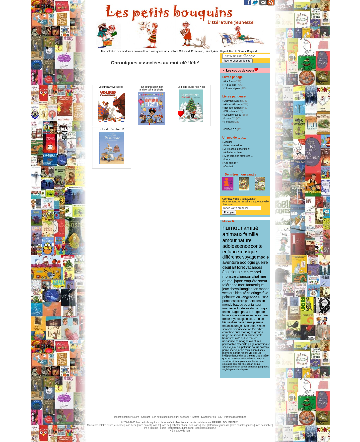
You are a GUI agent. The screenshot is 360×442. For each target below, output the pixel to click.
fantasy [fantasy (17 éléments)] (256, 304)
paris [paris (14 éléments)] (241, 322)
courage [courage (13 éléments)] (236, 326)
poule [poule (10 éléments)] (225, 350)
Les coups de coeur (240, 70)
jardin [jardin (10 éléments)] (241, 350)
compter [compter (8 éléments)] (260, 358)
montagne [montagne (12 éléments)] (247, 332)
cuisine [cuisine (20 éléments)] (263, 297)
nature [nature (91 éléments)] (244, 240)
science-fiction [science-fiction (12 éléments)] (242, 329)
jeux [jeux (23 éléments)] (225, 289)
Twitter (195, 417)
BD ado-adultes (233, 107)
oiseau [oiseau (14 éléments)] (250, 319)
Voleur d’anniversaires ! (112, 87)
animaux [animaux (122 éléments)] (232, 234)
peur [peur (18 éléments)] (247, 304)
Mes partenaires (233, 145)
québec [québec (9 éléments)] (226, 358)
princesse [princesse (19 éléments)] (229, 301)
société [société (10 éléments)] (226, 347)
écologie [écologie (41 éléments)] (247, 262)
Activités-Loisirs (232, 100)
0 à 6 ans (229, 81)
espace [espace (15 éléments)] (234, 315)
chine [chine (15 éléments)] (264, 315)
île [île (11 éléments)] (231, 335)
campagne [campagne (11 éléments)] (242, 341)
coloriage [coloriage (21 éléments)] (254, 293)
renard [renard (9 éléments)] (244, 353)
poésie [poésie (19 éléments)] (250, 301)
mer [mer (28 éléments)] (263, 276)
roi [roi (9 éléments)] (246, 350)
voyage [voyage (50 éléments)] (249, 257)
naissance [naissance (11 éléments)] (228, 341)
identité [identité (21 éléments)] (240, 293)
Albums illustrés (233, 104)
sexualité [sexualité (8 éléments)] (227, 363)
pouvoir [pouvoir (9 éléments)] (235, 358)
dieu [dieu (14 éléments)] (234, 322)
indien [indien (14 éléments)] (260, 319)
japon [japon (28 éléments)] (238, 281)
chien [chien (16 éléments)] (226, 312)
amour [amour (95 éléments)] (229, 240)
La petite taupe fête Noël (191, 87)
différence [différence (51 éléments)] (232, 257)
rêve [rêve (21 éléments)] (265, 293)
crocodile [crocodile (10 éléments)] (242, 344)
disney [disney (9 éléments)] (261, 350)
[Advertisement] (180, 394)
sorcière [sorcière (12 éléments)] (227, 329)
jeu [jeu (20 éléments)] (237, 297)
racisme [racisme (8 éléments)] (260, 361)
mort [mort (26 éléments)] (241, 285)
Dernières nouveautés (240, 174)
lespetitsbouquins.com (126, 417)
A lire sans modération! (237, 149)
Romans (229, 121)
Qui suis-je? (231, 163)
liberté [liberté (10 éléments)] (233, 350)
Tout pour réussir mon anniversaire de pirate (151, 88)
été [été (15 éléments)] (251, 312)
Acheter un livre (232, 152)
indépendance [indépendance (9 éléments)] (230, 355)
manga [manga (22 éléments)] (264, 289)
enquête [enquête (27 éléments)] (250, 281)
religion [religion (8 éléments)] (236, 366)
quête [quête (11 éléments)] (244, 338)
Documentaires (232, 114)
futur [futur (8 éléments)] (237, 361)
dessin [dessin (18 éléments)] (260, 301)
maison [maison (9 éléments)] (252, 350)
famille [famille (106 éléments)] (250, 234)
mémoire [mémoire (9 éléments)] (227, 353)
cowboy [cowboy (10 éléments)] (264, 347)
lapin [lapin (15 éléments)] (225, 315)
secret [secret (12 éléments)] (261, 325)
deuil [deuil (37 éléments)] (226, 267)
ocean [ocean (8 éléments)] (249, 363)
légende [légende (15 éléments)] (259, 312)
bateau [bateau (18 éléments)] (238, 304)
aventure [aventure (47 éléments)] (230, 262)
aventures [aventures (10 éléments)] (255, 341)
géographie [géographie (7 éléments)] (263, 366)
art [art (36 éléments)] (234, 267)
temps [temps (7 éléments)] (244, 366)
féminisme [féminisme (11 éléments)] (248, 335)
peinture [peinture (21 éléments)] (228, 297)
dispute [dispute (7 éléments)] (244, 369)
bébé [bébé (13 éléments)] (253, 326)
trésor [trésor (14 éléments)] (226, 319)
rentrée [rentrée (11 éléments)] (253, 338)
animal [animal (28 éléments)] (227, 281)
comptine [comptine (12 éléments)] (228, 332)
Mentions (181, 422)
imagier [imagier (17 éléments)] (227, 308)
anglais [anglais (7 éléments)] (226, 369)
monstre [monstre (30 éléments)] (229, 276)
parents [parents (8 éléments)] (237, 363)
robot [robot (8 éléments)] (231, 361)
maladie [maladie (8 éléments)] (250, 361)
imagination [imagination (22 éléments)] (249, 289)
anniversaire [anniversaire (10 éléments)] (262, 344)
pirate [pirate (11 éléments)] (259, 335)
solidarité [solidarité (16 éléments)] (252, 308)
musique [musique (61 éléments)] (248, 251)
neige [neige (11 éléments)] (225, 335)
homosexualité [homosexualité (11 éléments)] (231, 338)
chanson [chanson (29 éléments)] (244, 276)
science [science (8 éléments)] (251, 358)
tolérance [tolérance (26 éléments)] (230, 285)
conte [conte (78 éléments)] (257, 246)
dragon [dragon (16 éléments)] (236, 312)
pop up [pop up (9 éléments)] (257, 353)
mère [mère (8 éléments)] (243, 358)
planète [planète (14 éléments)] (258, 322)
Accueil (228, 142)
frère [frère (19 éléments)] (240, 301)
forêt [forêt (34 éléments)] (241, 267)
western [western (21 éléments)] (228, 293)
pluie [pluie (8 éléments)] (243, 361)
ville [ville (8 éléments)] (244, 363)
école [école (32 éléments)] (227, 272)
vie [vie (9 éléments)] (250, 353)
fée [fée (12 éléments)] (254, 329)
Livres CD (229, 118)
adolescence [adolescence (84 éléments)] (236, 246)
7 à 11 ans (230, 85)
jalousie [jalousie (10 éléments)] (235, 347)
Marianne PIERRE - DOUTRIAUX (219, 422)
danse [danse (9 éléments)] (242, 355)
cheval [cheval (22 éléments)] (234, 289)
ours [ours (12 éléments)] (237, 332)
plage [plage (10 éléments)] (251, 344)
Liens (227, 159)
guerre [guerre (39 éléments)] (262, 262)
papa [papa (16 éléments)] (244, 312)
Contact (228, 166)
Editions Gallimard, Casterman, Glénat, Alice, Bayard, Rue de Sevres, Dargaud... (214, 51)
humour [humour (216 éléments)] (232, 227)
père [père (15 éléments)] (256, 315)
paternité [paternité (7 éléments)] (234, 369)
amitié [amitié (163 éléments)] (250, 228)
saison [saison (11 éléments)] (237, 335)
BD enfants (230, 111)
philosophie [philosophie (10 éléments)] (229, 344)
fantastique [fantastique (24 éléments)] (255, 285)
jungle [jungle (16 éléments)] (263, 308)
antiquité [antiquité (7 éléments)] (252, 366)
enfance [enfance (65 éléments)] (230, 251)
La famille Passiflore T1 (112, 129)
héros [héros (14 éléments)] (248, 322)
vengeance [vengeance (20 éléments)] (249, 297)
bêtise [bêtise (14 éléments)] (226, 322)
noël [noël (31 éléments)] (257, 272)
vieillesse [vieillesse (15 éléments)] (246, 315)
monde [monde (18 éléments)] (227, 304)
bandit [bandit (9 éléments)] (236, 353)
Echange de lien (181, 430)
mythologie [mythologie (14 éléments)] (238, 319)
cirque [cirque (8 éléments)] (257, 363)
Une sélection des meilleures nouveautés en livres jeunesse (134, 51)
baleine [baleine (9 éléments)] (251, 355)
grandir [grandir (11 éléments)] (258, 332)
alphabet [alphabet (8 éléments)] (227, 366)
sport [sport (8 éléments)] (225, 361)
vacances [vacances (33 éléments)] (254, 267)
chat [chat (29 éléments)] (255, 276)
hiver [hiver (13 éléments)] (246, 326)
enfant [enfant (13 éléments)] (226, 326)
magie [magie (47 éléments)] (263, 257)
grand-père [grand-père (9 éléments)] (262, 355)
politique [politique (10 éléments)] (246, 347)
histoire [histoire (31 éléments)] (246, 272)
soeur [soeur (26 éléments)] (262, 281)
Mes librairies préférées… (238, 156)
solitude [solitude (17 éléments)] (239, 308)
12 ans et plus (232, 88)
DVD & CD (230, 129)
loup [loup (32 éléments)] (236, 272)
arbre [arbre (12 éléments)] (260, 329)
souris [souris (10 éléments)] (255, 347)
